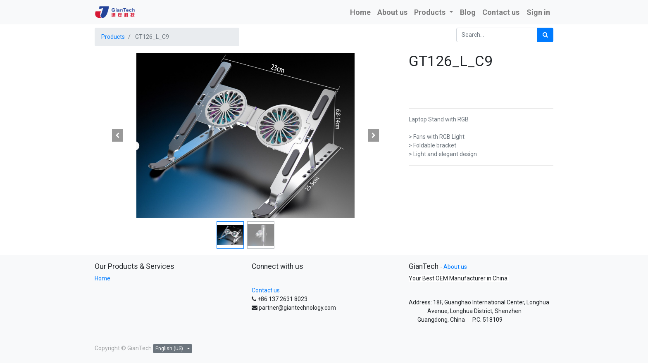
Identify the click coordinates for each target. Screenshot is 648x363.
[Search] (545, 35)
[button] (117, 135)
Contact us (266, 290)
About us (455, 266)
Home (102, 278)
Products (113, 36)
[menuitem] (360, 12)
